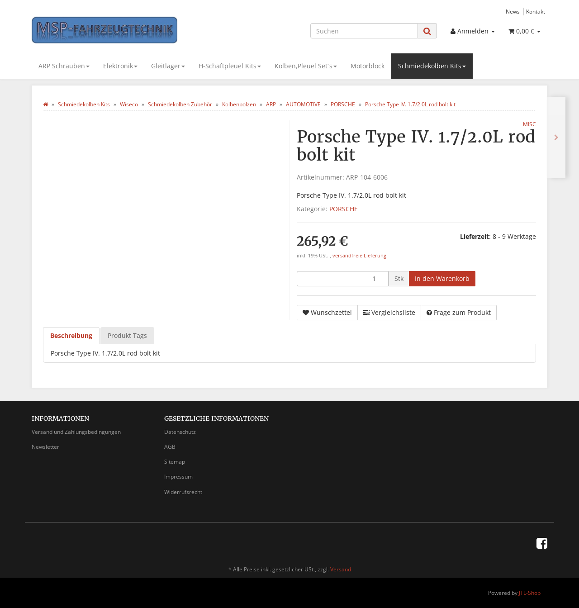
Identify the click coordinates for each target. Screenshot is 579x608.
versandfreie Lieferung (359, 255)
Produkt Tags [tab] (127, 335)
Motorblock (367, 66)
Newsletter (45, 447)
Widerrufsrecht (183, 492)
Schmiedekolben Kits (432, 66)
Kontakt (535, 11)
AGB (170, 447)
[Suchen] (364, 30)
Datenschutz (180, 432)
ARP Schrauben (64, 66)
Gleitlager (168, 66)
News (513, 11)
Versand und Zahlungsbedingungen (76, 432)
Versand (340, 569)
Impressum (178, 476)
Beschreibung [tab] (71, 335)
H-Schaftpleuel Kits (230, 66)
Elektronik (120, 66)
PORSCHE (343, 208)
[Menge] (343, 278)
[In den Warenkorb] (442, 278)
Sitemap (174, 462)
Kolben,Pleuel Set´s (306, 66)
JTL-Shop (530, 593)
